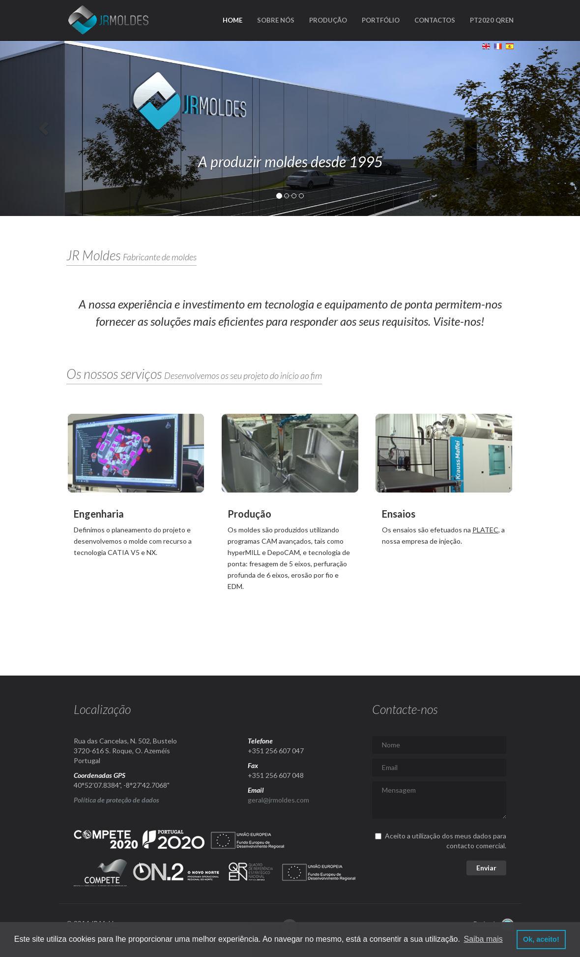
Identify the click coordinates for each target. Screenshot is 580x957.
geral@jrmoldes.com (278, 800)
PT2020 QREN (492, 20)
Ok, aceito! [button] (541, 939)
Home (232, 20)
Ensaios (398, 514)
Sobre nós (275, 20)
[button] (43, 128)
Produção (328, 20)
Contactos (434, 20)
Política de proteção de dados (116, 800)
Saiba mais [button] (483, 939)
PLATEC (485, 529)
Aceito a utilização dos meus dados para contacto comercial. (440, 841)
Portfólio (381, 20)
